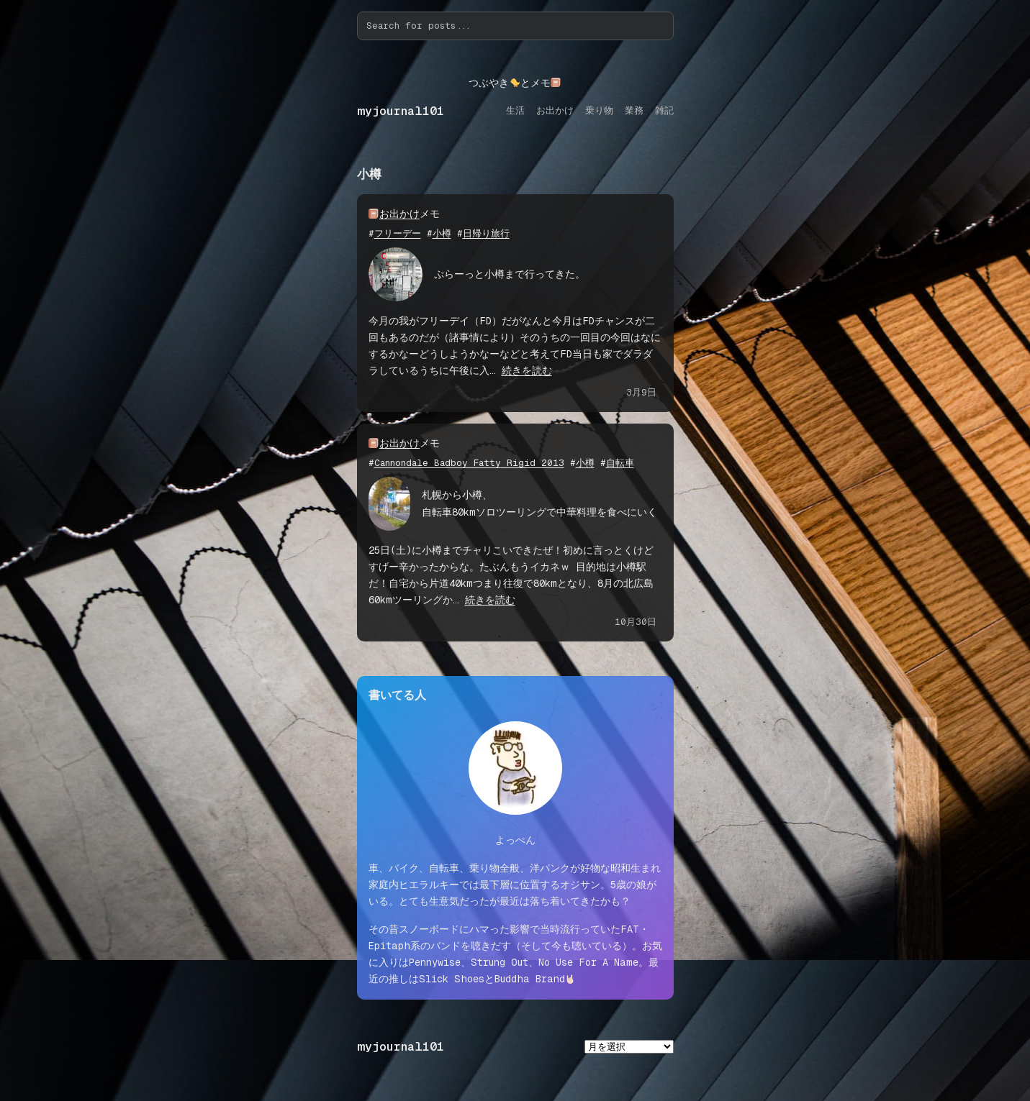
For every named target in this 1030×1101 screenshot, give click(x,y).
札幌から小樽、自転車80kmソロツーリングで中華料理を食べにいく (539, 503)
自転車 (620, 462)
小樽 (442, 233)
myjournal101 (400, 111)
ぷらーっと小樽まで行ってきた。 (509, 274)
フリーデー (397, 233)
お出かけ (399, 213)
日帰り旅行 (486, 233)
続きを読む (527, 370)
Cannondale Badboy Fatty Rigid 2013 (469, 462)
